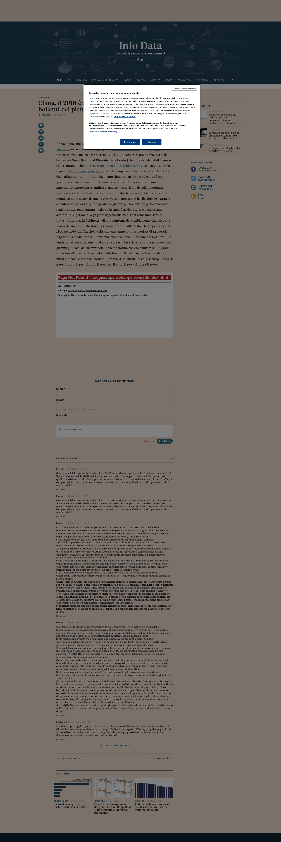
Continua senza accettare (185, 89)
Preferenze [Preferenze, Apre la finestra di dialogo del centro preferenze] (130, 142)
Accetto (151, 142)
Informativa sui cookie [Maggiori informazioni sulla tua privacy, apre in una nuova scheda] (124, 116)
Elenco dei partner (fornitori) (103, 132)
